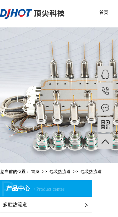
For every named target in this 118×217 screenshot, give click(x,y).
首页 (103, 12)
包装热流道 (60, 171)
